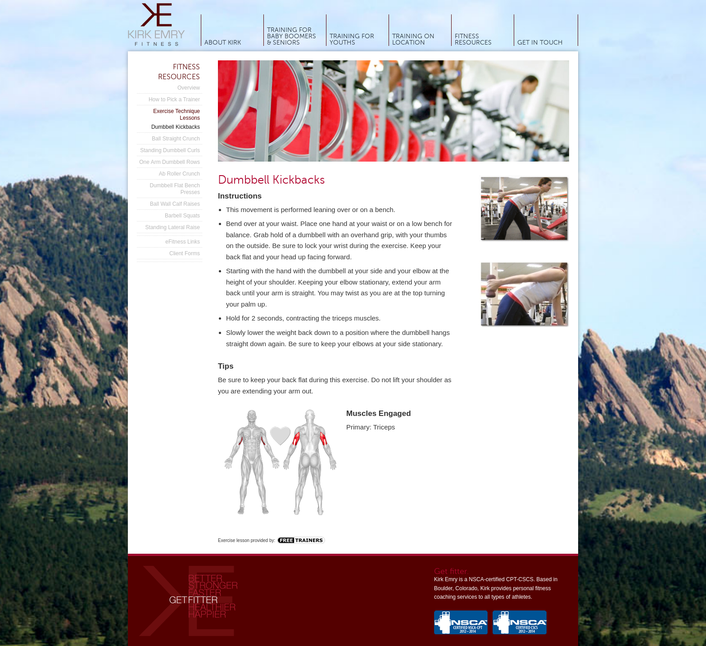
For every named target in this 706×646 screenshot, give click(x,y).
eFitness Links (182, 242)
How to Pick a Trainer (174, 99)
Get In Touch (540, 43)
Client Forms (184, 253)
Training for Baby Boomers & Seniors (291, 36)
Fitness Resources (473, 39)
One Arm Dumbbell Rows (169, 162)
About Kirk (222, 43)
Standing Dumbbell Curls (170, 150)
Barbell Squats (182, 215)
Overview (188, 88)
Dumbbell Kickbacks (175, 127)
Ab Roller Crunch (179, 174)
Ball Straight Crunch (176, 139)
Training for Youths (352, 39)
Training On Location (413, 39)
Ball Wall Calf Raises (175, 204)
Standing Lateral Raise (172, 227)
